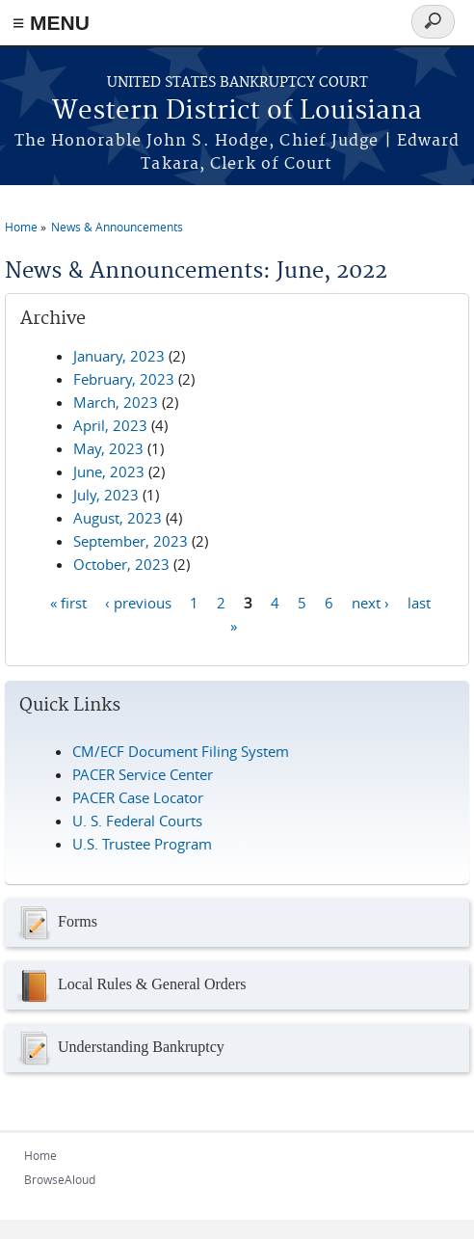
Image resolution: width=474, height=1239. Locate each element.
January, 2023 (119, 355)
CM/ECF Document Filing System (180, 751)
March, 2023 (115, 402)
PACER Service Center (142, 774)
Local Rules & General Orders (130, 985)
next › (370, 601)
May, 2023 (108, 448)
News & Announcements (117, 226)
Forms (55, 922)
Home (21, 226)
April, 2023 (110, 425)
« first (68, 601)
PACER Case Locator (137, 797)
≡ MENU (51, 23)
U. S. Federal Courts (137, 820)
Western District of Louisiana (237, 111)
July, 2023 (106, 494)
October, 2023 (121, 564)
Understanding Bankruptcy (119, 1048)
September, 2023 (130, 541)
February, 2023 (123, 379)
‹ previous (138, 601)
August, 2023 (117, 517)
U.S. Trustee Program (142, 843)
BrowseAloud (59, 1179)
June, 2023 (109, 471)
